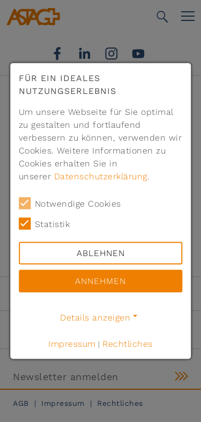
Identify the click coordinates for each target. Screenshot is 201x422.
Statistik (44, 224)
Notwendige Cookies (70, 203)
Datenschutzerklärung (100, 176)
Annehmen (100, 281)
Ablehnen (101, 253)
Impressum (72, 344)
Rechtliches (127, 344)
